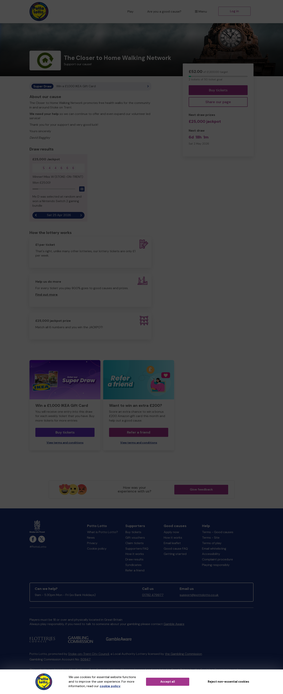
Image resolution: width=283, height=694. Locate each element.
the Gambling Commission (183, 654)
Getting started (175, 554)
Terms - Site (211, 538)
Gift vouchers (135, 538)
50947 (85, 659)
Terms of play (211, 543)
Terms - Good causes (217, 532)
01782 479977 (153, 595)
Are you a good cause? (164, 11)
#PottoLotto (37, 547)
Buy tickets (218, 90)
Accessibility (211, 554)
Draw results (134, 559)
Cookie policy (97, 548)
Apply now (171, 532)
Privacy (92, 543)
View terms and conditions (65, 443)
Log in (234, 11)
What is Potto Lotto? (102, 532)
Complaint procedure (217, 559)
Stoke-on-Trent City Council (88, 654)
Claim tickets (134, 543)
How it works (134, 554)
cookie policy (110, 686)
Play (130, 11)
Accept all (167, 681)
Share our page (218, 102)
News (91, 538)
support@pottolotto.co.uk (199, 595)
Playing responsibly (216, 565)
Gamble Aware (174, 624)
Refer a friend (138, 432)
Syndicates (133, 565)
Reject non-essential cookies (228, 681)
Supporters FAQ (136, 548)
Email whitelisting (214, 548)
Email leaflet (172, 543)
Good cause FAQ (176, 548)
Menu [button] (201, 11)
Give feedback (201, 490)
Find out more (46, 295)
